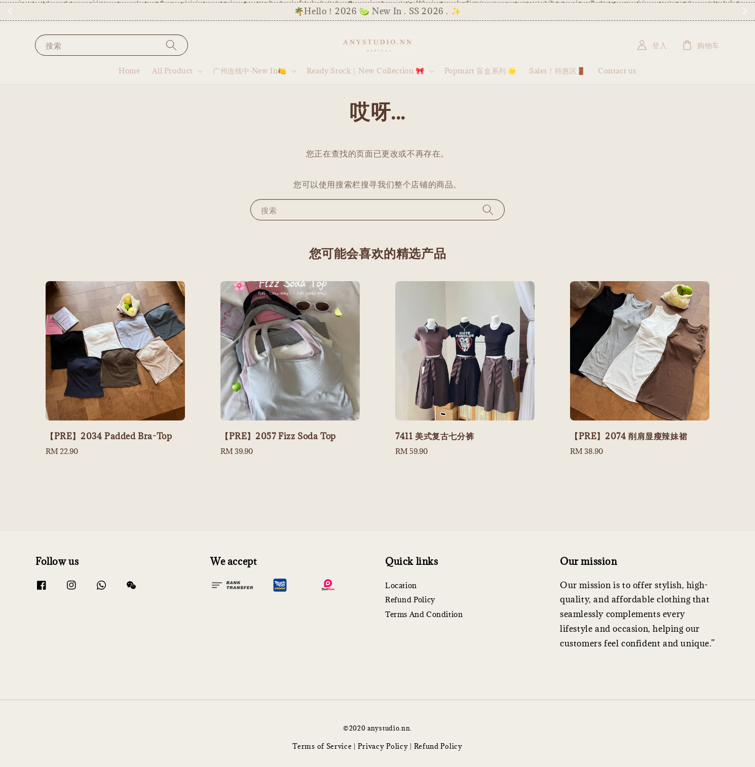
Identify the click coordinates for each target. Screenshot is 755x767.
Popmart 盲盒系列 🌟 (480, 70)
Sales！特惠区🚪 (557, 70)
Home (129, 70)
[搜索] (171, 45)
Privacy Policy (383, 746)
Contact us (617, 70)
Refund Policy (410, 599)
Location (401, 585)
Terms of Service (322, 746)
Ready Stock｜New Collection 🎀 (366, 70)
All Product (172, 70)
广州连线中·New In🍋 (250, 70)
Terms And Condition (424, 614)
